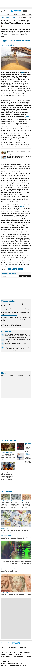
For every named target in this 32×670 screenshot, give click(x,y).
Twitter (1, 642)
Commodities (20, 375)
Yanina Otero (7, 26)
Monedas (3, 375)
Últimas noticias (13, 647)
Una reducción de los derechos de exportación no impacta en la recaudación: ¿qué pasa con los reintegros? (18, 153)
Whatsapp (18, 642)
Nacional (4, 654)
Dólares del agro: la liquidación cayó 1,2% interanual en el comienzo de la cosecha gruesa (14, 44)
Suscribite (24, 276)
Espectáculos (5, 659)
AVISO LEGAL (4, 665)
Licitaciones (4, 668)
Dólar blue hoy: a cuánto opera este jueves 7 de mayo (15, 304)
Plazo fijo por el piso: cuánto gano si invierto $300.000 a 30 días (28, 448)
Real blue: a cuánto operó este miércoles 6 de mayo (16, 594)
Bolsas (11, 375)
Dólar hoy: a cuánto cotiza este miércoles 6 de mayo (17, 340)
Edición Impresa (5, 656)
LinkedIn (11, 642)
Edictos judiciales (15, 665)
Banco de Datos (20, 650)
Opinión (19, 652)
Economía (15, 14)
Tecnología (15, 659)
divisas (22, 206)
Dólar (7, 14)
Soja (14, 17)
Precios (20, 269)
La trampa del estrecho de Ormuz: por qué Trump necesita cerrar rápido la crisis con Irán (16, 324)
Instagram (8, 642)
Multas (25, 665)
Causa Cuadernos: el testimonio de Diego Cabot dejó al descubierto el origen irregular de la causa (17, 348)
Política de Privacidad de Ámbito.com (11, 663)
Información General (19, 656)
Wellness (27, 652)
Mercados (18, 7)
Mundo (11, 654)
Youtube (14, 642)
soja (22, 72)
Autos (29, 656)
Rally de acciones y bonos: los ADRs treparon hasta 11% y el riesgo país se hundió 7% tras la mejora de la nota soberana (17, 335)
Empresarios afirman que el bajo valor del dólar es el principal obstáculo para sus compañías (16, 537)
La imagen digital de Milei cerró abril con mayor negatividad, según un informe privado (15, 313)
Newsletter (26, 642)
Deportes (18, 654)
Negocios (12, 652)
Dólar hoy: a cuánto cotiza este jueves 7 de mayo (15, 309)
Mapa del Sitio (5, 661)
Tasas (23, 7)
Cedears (29, 375)
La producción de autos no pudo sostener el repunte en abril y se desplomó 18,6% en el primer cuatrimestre (8, 476)
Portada (3, 647)
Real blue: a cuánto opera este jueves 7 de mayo (26, 505)
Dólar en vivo (11, 7)
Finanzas (23, 14)
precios (28, 116)
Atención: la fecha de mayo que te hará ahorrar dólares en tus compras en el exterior (28, 459)
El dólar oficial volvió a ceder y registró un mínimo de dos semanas (17, 344)
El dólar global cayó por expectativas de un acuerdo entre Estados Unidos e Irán (16, 570)
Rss (22, 659)
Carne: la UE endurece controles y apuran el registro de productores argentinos (8, 456)
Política (11, 650)
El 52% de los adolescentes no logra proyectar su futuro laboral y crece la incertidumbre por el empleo (15, 319)
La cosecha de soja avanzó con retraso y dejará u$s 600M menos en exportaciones (19, 157)
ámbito (2, 17)
